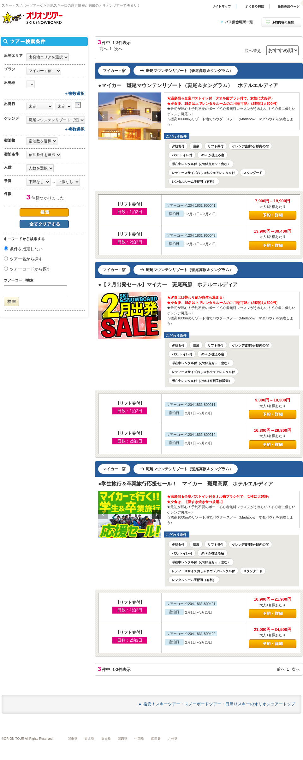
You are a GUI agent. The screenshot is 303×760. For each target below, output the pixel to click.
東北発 (89, 738)
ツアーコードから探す (30, 269)
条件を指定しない (26, 248)
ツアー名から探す (26, 259)
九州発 (172, 738)
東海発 (106, 738)
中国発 (139, 738)
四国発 (156, 738)
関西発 (122, 738)
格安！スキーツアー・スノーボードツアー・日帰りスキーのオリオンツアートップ (219, 704)
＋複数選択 (74, 93)
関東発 (72, 738)
